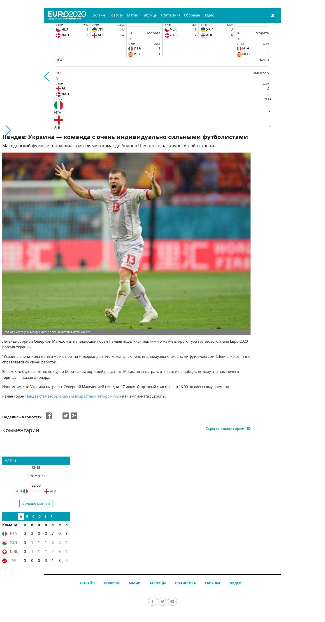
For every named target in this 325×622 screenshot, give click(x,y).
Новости (116, 15)
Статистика (170, 15)
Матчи (132, 15)
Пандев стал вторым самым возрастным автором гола (73, 396)
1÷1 (36, 491)
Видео (209, 15)
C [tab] (33, 516)
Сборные (192, 15)
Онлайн (98, 15)
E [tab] (45, 516)
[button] (47, 77)
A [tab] (21, 516)
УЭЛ (13, 542)
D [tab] (39, 516)
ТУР (13, 560)
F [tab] (51, 516)
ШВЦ (14, 551)
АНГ (53, 491)
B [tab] (27, 516)
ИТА (18, 491)
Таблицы (150, 15)
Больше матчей (36, 503)
